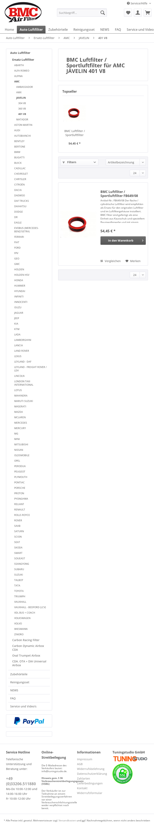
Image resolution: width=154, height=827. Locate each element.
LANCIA (18, 345)
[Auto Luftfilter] (31, 29)
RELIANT (19, 504)
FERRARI (19, 237)
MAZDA (18, 412)
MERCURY (20, 428)
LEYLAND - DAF (22, 361)
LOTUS (18, 390)
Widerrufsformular (89, 793)
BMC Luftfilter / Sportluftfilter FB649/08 (74, 133)
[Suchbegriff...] (82, 13)
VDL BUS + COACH (24, 612)
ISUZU (17, 307)
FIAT (16, 242)
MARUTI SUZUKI (23, 401)
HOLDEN (19, 269)
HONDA (18, 280)
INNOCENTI (20, 302)
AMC (17, 81)
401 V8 (22, 114)
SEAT (17, 542)
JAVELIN (21, 97)
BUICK (18, 163)
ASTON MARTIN (23, 125)
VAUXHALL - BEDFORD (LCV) (30, 607)
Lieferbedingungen (90, 783)
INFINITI (19, 296)
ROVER (18, 520)
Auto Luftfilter (20, 53)
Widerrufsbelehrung (90, 769)
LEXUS (17, 356)
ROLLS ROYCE (22, 515)
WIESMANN (20, 629)
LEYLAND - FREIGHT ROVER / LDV (30, 368)
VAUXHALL (20, 602)
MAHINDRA (20, 395)
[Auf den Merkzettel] (133, 261)
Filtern (69, 162)
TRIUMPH (19, 596)
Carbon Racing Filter (26, 640)
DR (16, 217)
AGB (80, 764)
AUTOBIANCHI (22, 135)
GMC (17, 264)
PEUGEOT (19, 471)
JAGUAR (18, 313)
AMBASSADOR (24, 87)
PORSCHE (19, 488)
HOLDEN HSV (21, 275)
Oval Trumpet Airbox (26, 655)
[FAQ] (118, 29)
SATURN (19, 531)
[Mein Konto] (138, 13)
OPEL (17, 460)
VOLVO (18, 623)
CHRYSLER (20, 179)
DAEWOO (19, 195)
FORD (17, 247)
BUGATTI (19, 157)
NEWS (14, 690)
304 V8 (22, 103)
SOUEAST (19, 558)
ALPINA (18, 76)
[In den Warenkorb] (123, 240)
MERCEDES (20, 422)
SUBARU (19, 569)
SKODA (18, 547)
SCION (18, 536)
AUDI (17, 130)
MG (16, 433)
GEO (16, 258)
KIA (16, 323)
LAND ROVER (21, 351)
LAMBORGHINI (22, 340)
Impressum (84, 759)
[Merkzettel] (128, 13)
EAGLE (18, 222)
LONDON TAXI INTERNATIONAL (23, 383)
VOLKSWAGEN (22, 618)
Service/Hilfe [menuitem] (137, 3)
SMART (18, 553)
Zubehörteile (18, 674)
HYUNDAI (19, 291)
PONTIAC (19, 482)
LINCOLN (19, 376)
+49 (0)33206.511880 (21, 781)
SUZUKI (18, 574)
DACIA (18, 190)
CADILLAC (20, 168)
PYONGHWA (21, 498)
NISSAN (18, 450)
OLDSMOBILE (21, 455)
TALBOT (18, 580)
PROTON (19, 493)
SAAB (17, 526)
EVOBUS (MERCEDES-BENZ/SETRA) (26, 229)
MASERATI (20, 406)
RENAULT (19, 509)
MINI (17, 439)
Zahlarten (83, 778)
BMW (17, 152)
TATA (17, 585)
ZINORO (18, 634)
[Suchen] (102, 13)
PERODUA (20, 466)
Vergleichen (110, 261)
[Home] (9, 29)
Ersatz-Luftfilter (23, 59)
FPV (16, 253)
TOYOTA (19, 591)
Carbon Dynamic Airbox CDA (28, 648)
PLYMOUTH (20, 477)
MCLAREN (20, 417)
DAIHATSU (20, 206)
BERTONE (19, 146)
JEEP (16, 318)
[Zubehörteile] (58, 29)
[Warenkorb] (148, 13)
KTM (16, 329)
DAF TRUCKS (21, 201)
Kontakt (82, 788)
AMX (18, 92)
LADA (17, 334)
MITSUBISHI (21, 444)
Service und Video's (23, 706)
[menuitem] (82, 14)
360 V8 (22, 108)
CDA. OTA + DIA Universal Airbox (29, 663)
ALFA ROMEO (21, 70)
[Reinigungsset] (84, 29)
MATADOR (22, 119)
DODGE (18, 211)
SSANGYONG (21, 564)
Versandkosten (67, 820)
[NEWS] (104, 29)
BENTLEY (19, 141)
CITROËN (19, 184)
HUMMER (19, 285)
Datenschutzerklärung (92, 774)
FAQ (13, 698)
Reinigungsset (19, 682)
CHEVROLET (21, 173)
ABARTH (19, 65)
